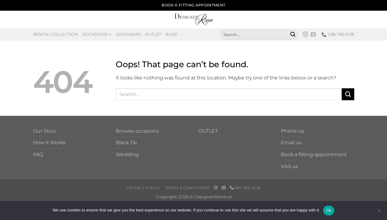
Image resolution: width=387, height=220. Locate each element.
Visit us (289, 166)
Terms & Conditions (187, 187)
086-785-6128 (245, 187)
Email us (291, 142)
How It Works (49, 142)
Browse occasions (137, 131)
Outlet (153, 34)
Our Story (44, 131)
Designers (128, 34)
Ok (328, 210)
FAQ (38, 154)
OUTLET (208, 131)
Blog (172, 34)
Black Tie (126, 142)
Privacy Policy (143, 187)
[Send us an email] (313, 34)
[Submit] (293, 34)
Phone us (292, 131)
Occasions (97, 35)
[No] (378, 212)
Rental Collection (55, 34)
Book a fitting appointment (314, 154)
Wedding (127, 154)
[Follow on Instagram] (305, 34)
